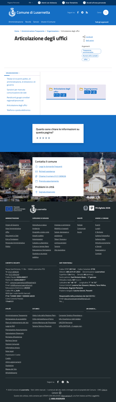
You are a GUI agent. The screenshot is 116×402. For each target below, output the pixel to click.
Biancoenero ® (66, 395)
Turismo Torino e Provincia (41, 326)
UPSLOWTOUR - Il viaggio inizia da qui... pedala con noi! (79, 326)
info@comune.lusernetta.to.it (21, 285)
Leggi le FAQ (10, 326)
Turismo (57, 246)
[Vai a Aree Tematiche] (69, 2)
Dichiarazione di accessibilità (15, 319)
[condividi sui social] (87, 37)
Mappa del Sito (11, 369)
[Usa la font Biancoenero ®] (47, 2)
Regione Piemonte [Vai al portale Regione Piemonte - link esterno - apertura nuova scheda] (13, 2)
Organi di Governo (12, 225)
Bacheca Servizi (11, 340)
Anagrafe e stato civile (40, 232)
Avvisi (79, 232)
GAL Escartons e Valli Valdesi (70, 319)
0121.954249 (14, 274)
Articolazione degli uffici (62, 90)
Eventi (97, 225)
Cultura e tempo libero (40, 246)
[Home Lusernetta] (30, 12)
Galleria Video (100, 239)
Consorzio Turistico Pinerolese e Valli (72, 315)
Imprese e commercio (62, 225)
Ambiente (36, 228)
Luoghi (97, 228)
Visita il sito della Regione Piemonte (45, 315)
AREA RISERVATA (56, 398)
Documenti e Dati (11, 235)
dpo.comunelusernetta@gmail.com (77, 298)
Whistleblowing (11, 372)
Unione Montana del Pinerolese (44, 322)
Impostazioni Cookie (12, 354)
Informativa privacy (12, 347)
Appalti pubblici (38, 235)
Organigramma (90, 88)
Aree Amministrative (13, 228)
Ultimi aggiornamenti (13, 362)
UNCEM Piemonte (65, 322)
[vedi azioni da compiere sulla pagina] (88, 40)
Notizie (79, 225)
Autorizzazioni (37, 239)
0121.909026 (13, 271)
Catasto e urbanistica (40, 242)
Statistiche (9, 365)
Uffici (7, 232)
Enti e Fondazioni (11, 239)
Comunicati (81, 228)
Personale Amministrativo (15, 242)
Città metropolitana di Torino (43, 319)
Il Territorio (99, 232)
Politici (7, 246)
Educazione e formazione (41, 250)
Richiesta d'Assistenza (13, 336)
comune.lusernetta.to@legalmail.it (23, 282)
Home (16, 31)
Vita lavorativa (59, 250)
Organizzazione (53, 31)
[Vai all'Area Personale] (94, 2)
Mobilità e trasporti (61, 228)
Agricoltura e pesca (39, 225)
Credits (8, 358)
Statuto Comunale (12, 344)
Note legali (9, 351)
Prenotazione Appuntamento (16, 329)
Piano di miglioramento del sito (16, 322)
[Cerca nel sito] (105, 12)
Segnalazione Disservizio (14, 333)
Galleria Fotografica (102, 235)
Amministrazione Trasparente (33, 31)
